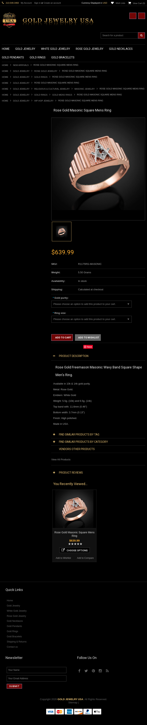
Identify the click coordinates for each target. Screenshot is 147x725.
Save (89, 347)
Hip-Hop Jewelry (43, 101)
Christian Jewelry (11, 324)
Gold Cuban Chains (13, 301)
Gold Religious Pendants (15, 188)
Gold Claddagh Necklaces (16, 127)
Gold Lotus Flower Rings (15, 259)
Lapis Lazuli (8, 466)
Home (5, 65)
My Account (26, 3)
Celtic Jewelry (9, 321)
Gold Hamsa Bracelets (14, 292)
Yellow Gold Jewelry (13, 369)
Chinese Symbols (11, 343)
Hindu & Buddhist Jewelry (16, 331)
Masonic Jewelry (84, 89)
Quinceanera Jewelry (13, 340)
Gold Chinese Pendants (15, 172)
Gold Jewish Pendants (14, 201)
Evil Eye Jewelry (11, 356)
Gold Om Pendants (12, 208)
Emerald (6, 463)
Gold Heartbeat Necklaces (16, 136)
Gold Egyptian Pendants (15, 214)
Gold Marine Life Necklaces (17, 130)
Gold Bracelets (10, 282)
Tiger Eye (7, 479)
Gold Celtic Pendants (13, 191)
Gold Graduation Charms (16, 175)
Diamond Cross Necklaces (16, 389)
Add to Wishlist (12, 568)
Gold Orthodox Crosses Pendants (20, 204)
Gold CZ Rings (10, 224)
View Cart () (139, 3)
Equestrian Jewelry (12, 350)
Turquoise (7, 483)
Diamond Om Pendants (15, 418)
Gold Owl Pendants (12, 217)
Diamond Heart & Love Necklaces (20, 392)
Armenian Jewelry (12, 311)
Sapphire (7, 476)
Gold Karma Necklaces (14, 149)
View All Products (60, 459)
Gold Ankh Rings (11, 240)
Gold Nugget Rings (12, 266)
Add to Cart (63, 337)
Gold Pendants (10, 169)
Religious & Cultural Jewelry (52, 89)
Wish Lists (120, 3)
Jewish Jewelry (10, 337)
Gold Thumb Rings (12, 272)
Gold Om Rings (10, 269)
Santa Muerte (9, 318)
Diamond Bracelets (12, 424)
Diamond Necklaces (13, 386)
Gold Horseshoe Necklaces (17, 140)
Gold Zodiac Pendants (14, 182)
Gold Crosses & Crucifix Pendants (21, 195)
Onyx (5, 470)
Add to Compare (35, 568)
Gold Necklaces (10, 124)
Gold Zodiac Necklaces (15, 165)
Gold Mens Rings (62, 95)
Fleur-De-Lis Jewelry (13, 360)
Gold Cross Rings (11, 250)
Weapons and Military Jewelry (18, 347)
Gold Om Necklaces (13, 146)
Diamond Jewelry (11, 382)
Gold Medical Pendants (15, 179)
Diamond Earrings (12, 421)
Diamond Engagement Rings (18, 440)
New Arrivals (21, 65)
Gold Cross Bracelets (13, 288)
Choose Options (24, 560)
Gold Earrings (9, 279)
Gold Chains (9, 298)
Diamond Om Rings (13, 450)
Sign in (37, 3)
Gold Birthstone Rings (14, 243)
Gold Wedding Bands (13, 276)
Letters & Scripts (11, 363)
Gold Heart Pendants (13, 198)
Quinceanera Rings (12, 237)
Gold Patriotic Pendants (15, 185)
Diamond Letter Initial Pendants (19, 411)
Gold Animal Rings (12, 233)
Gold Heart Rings (11, 253)
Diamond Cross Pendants (16, 408)
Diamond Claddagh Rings (16, 447)
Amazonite (8, 457)
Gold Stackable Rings (14, 230)
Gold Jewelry (21, 71)
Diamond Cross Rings (14, 431)
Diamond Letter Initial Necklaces (20, 395)
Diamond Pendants (12, 405)
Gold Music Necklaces (14, 153)
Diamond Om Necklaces (15, 402)
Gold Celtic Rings (11, 246)
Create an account (52, 3)
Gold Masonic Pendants (15, 211)
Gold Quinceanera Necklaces (18, 159)
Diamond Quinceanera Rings (18, 434)
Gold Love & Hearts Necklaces (19, 156)
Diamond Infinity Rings (14, 444)
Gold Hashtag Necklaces (15, 133)
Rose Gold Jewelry (45, 71)
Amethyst (7, 460)
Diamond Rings (10, 428)
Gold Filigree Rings (12, 227)
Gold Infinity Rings (12, 256)
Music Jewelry (10, 366)
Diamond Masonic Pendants (17, 415)
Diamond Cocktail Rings (15, 437)
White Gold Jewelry (12, 373)
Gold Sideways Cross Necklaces (20, 162)
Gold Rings (40, 77)
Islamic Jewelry (10, 334)
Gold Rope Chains (12, 305)
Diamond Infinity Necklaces (17, 398)
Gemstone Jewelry (12, 454)
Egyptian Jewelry (11, 314)
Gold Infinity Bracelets (14, 295)
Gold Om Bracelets (12, 285)
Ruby (5, 473)
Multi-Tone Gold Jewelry (15, 379)
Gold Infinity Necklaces (14, 143)
